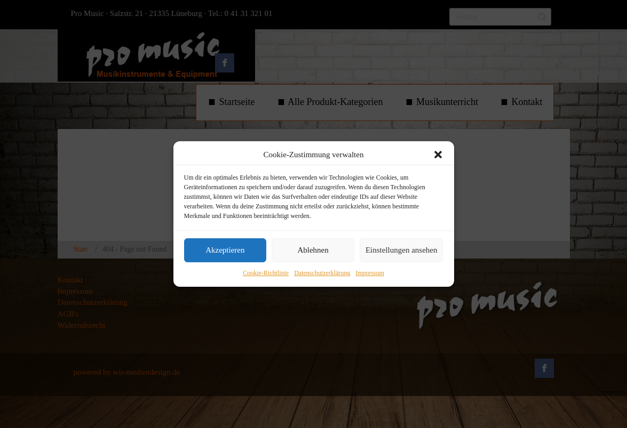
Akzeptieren (224, 250)
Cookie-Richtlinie (266, 273)
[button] (438, 154)
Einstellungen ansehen (402, 250)
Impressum (369, 273)
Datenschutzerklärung (322, 273)
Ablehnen (312, 250)
